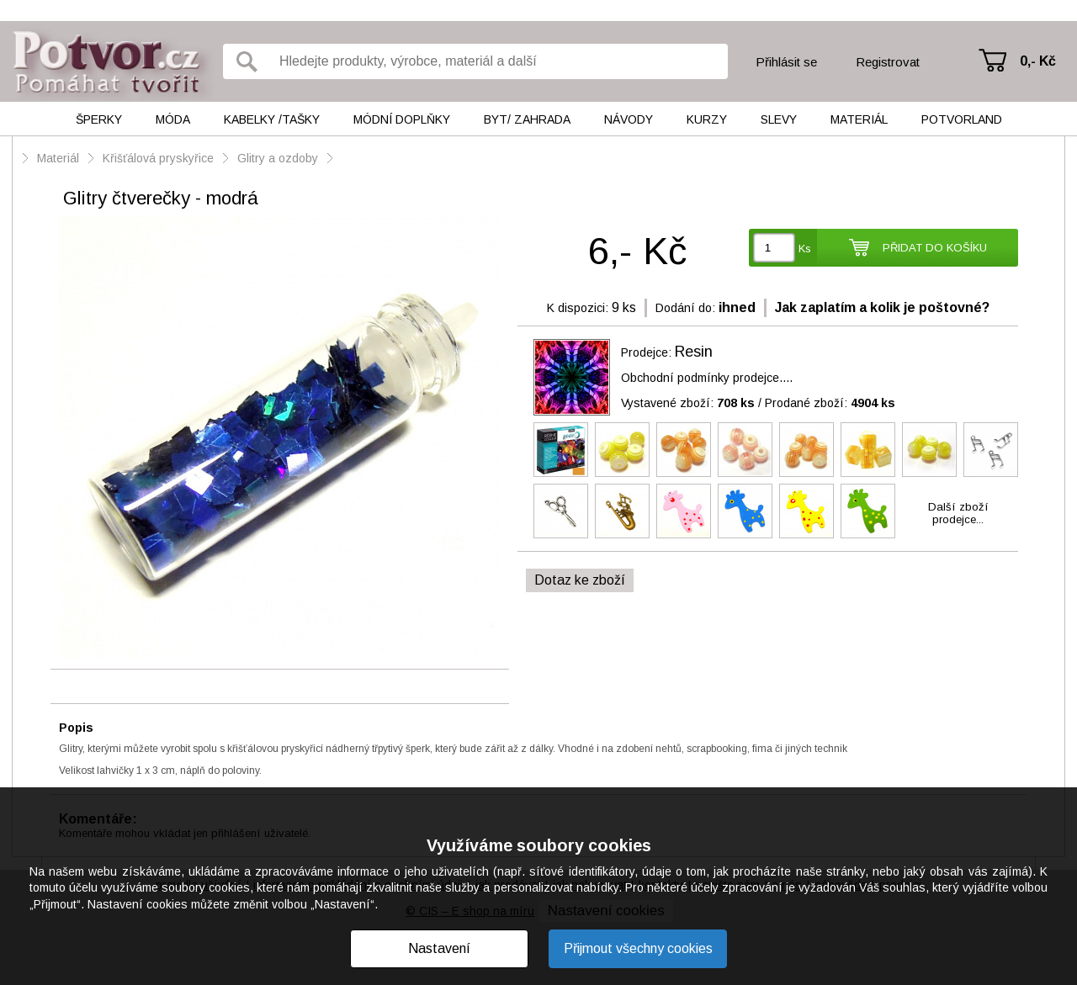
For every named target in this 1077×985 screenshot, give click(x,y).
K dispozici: (577, 308)
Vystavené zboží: (688, 403)
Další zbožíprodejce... (958, 513)
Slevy (779, 119)
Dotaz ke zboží (579, 580)
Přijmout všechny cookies (638, 948)
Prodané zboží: (830, 403)
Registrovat (888, 62)
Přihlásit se (786, 62)
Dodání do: (685, 308)
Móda (173, 119)
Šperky (99, 119)
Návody (628, 119)
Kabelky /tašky (272, 119)
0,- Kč (1038, 61)
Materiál (859, 119)
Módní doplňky (401, 119)
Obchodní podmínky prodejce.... (707, 377)
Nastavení (439, 948)
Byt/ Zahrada (527, 119)
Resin (694, 351)
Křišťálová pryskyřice (158, 158)
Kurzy (707, 119)
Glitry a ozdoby (279, 158)
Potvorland (961, 119)
